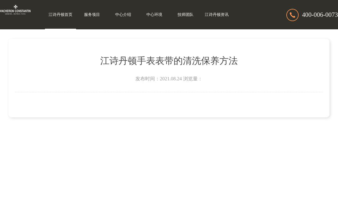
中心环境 (154, 15)
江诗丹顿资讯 (217, 15)
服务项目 (92, 15)
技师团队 (185, 15)
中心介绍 (123, 15)
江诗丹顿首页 (60, 15)
